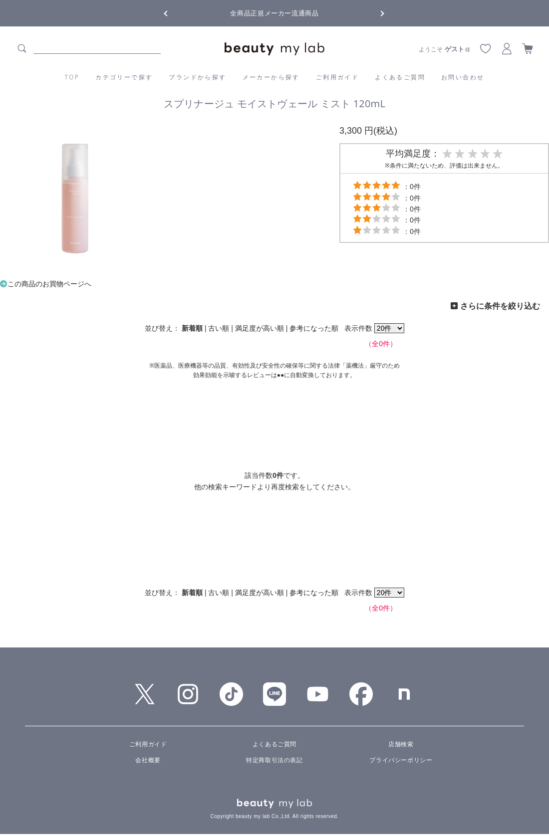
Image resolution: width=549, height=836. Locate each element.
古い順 (218, 328)
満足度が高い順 (259, 328)
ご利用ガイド (337, 77)
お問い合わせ (462, 77)
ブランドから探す (197, 77)
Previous (175, 12)
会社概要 (147, 760)
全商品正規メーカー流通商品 (274, 13)
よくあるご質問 (400, 77)
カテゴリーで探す (124, 77)
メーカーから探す (271, 77)
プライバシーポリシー (400, 760)
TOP (72, 77)
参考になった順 (313, 328)
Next (374, 12)
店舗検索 (400, 744)
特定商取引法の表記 (274, 760)
